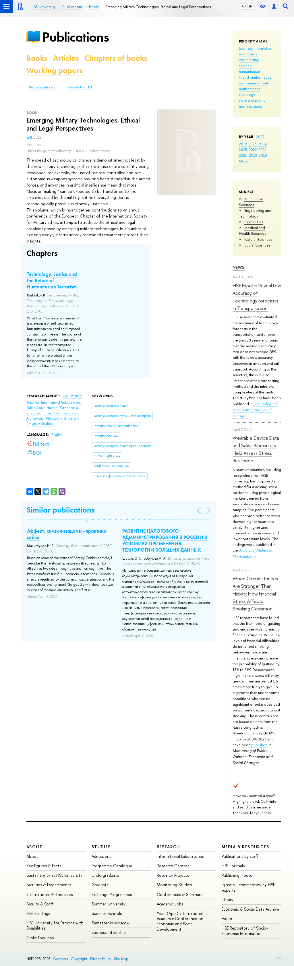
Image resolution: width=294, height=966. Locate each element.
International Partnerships (49, 894)
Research (168, 846)
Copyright (79, 958)
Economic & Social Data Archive (250, 909)
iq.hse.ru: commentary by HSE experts (248, 887)
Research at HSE (80, 87)
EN (250, 6)
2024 (262, 143)
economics (248, 54)
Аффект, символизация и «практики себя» (67, 534)
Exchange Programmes (112, 894)
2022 (253, 149)
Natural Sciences (258, 239)
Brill (29, 137)
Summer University (108, 904)
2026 (243, 143)
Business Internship (109, 932)
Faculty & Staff (40, 904)
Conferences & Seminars (179, 894)
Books (36, 58)
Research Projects (173, 875)
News (239, 267)
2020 (243, 155)
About (34, 846)
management (257, 83)
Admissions (101, 856)
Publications (75, 37)
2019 (253, 155)
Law (66, 396)
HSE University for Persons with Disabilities (54, 925)
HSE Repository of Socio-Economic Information (245, 930)
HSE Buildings (38, 913)
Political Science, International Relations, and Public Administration (54, 402)
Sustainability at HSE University (54, 875)
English (57, 434)
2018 (263, 155)
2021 (262, 149)
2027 (260, 136)
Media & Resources (245, 846)
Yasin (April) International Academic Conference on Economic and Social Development (180, 921)
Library (227, 899)
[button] (87, 519)
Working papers (54, 70)
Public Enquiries (40, 937)
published (259, 744)
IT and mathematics (255, 77)
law (241, 83)
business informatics (255, 48)
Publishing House (237, 875)
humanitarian (249, 71)
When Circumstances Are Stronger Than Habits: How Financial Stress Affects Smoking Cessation (255, 593)
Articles (66, 58)
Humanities (253, 221)
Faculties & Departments (48, 884)
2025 (252, 143)
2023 (243, 149)
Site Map (121, 958)
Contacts (60, 958)
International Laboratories (180, 856)
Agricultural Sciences (251, 201)
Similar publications (60, 510)
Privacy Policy (100, 958)
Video (227, 918)
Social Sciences (257, 245)
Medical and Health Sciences (252, 230)
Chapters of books (115, 58)
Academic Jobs (170, 904)
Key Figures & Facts (43, 865)
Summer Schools (107, 913)
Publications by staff (240, 856)
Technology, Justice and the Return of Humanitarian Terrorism (52, 280)
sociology (247, 94)
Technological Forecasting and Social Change (255, 409)
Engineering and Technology (255, 213)
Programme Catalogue (112, 865)
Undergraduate (105, 875)
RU (243, 6)
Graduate (100, 884)
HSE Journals (233, 865)
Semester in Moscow (110, 923)
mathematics (249, 88)
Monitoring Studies (174, 884)
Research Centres (173, 865)
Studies (101, 846)
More (243, 161)
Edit (278, 958)
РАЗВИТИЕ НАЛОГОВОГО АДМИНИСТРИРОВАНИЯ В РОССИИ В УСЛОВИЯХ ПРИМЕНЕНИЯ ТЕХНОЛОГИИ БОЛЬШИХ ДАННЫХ (164, 540)
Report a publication (43, 87)
